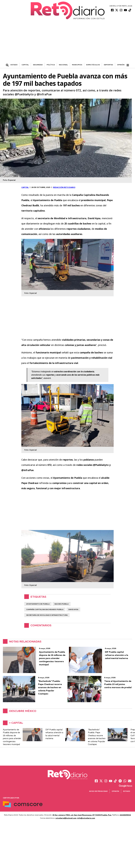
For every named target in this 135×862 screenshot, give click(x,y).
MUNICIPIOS (77, 65)
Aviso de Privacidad (98, 791)
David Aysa (73, 609)
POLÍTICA (51, 65)
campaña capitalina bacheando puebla (44, 609)
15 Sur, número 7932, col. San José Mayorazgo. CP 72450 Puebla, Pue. (82, 815)
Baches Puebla (62, 604)
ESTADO (14, 65)
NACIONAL (63, 65)
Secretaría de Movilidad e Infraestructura (47, 615)
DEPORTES (108, 65)
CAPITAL (25, 65)
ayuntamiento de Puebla (38, 604)
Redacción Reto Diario (64, 187)
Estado (126, 791)
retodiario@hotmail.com (65, 818)
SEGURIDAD (38, 65)
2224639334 (125, 815)
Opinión (120, 65)
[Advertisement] (67, 43)
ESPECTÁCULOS (93, 65)
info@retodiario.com (86, 818)
